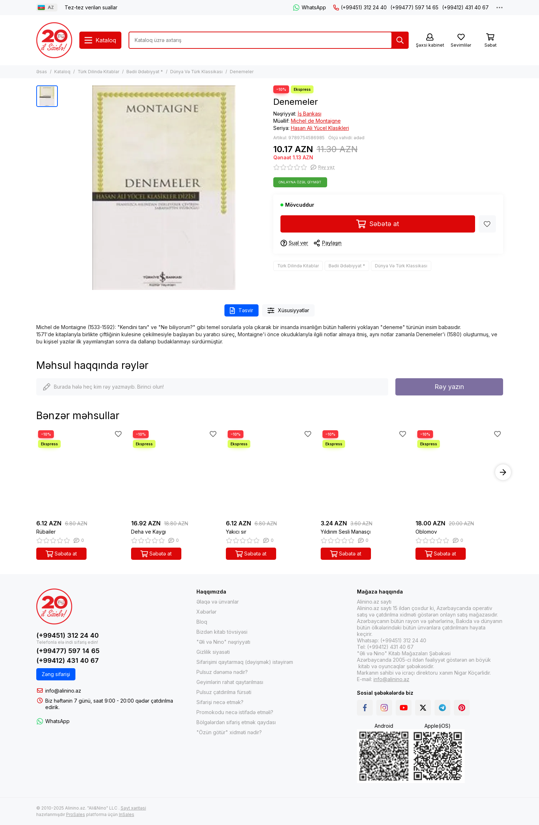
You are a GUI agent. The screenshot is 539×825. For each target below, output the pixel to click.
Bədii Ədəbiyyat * (144, 71)
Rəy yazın (449, 386)
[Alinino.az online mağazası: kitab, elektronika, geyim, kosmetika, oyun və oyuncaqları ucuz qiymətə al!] (54, 40)
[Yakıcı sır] (269, 472)
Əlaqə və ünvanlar (217, 602)
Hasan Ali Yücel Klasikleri (320, 128)
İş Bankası (309, 114)
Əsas (41, 71)
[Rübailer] (80, 472)
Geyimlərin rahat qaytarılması (229, 682)
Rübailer (46, 532)
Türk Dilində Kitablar (98, 71)
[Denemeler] (163, 187)
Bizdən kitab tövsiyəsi (221, 632)
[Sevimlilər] (461, 40)
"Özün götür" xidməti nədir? (229, 732)
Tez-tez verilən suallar (91, 7)
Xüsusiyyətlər (288, 310)
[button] (503, 472)
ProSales (75, 814)
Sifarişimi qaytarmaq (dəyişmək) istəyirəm (244, 662)
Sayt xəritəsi (133, 808)
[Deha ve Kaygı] (175, 472)
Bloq (201, 622)
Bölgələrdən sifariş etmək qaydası (236, 722)
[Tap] (400, 40)
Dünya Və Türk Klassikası (196, 71)
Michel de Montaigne (316, 121)
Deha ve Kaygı (148, 532)
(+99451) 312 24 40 (360, 7)
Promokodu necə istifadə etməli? (234, 712)
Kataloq (62, 71)
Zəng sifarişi (56, 674)
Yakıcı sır (236, 532)
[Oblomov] (459, 472)
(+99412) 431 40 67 (465, 7)
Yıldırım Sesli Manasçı (346, 532)
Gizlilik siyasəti (213, 652)
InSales (126, 814)
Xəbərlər (206, 612)
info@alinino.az (63, 691)
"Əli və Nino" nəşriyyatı (223, 642)
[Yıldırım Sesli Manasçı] (364, 472)
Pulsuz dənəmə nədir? (222, 672)
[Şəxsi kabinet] (430, 40)
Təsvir (241, 310)
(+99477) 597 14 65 (414, 7)
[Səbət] (490, 40)
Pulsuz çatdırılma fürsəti (223, 692)
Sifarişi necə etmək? (219, 702)
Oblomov (426, 532)
